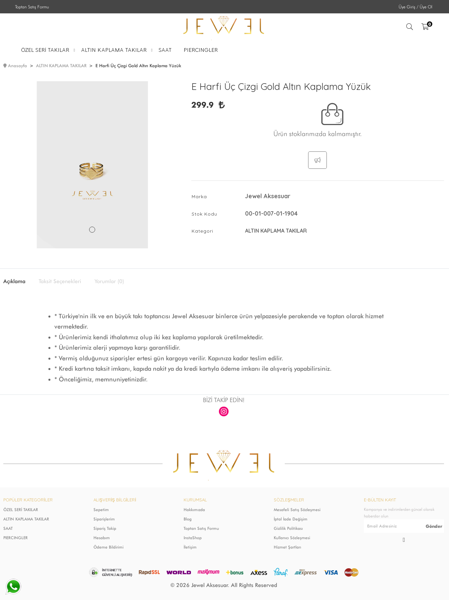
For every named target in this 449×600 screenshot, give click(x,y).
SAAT (8, 528)
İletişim (190, 547)
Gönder (434, 526)
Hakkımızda (194, 509)
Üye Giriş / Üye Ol (415, 6)
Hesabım (101, 537)
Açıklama (14, 281)
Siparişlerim (104, 518)
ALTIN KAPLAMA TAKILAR (61, 65)
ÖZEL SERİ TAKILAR (20, 509)
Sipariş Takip (104, 528)
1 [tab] (92, 230)
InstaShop (193, 537)
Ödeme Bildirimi (108, 547)
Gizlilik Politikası (288, 528)
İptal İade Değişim (290, 518)
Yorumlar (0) (109, 281)
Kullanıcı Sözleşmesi (292, 537)
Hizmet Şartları (287, 547)
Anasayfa (17, 65)
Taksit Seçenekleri (60, 281)
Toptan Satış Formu (32, 6)
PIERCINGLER (15, 537)
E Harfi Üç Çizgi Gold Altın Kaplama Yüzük (138, 65)
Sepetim (101, 509)
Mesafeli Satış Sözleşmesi (297, 509)
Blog (188, 518)
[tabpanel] (92, 164)
